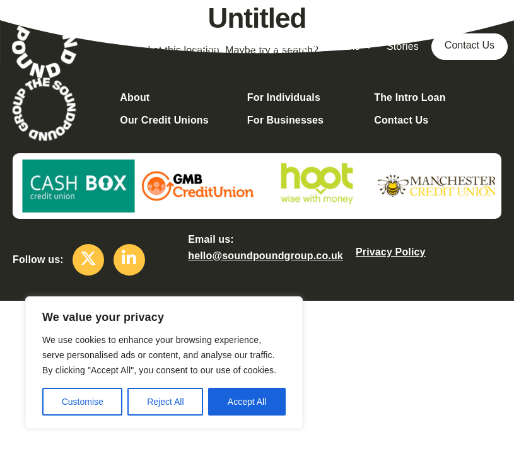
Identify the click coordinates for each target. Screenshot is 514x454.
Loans (353, 46)
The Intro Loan (409, 97)
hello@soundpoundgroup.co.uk (265, 255)
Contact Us (469, 45)
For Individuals (283, 97)
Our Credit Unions (164, 120)
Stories (403, 46)
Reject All (165, 402)
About (214, 46)
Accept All (247, 402)
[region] (164, 362)
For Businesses (285, 120)
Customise (82, 402)
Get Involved (283, 46)
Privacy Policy (391, 252)
